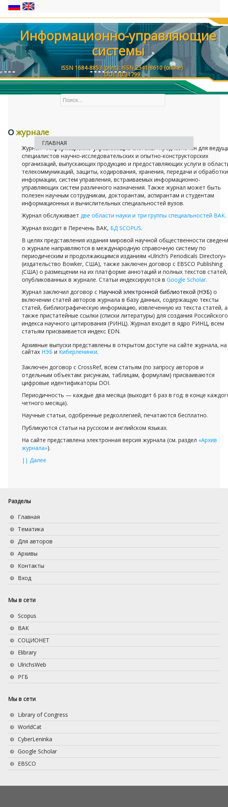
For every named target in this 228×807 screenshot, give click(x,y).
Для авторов (35, 541)
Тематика (31, 529)
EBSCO (27, 763)
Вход (24, 578)
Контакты (31, 565)
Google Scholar (186, 279)
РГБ (23, 677)
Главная (29, 517)
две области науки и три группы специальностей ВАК (153, 215)
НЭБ (47, 351)
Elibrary (27, 652)
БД (125, 228)
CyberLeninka (35, 739)
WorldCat (29, 727)
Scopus (27, 615)
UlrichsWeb (32, 664)
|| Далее (34, 460)
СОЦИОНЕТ (33, 640)
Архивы (28, 553)
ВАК (23, 628)
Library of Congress (43, 714)
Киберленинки (78, 351)
